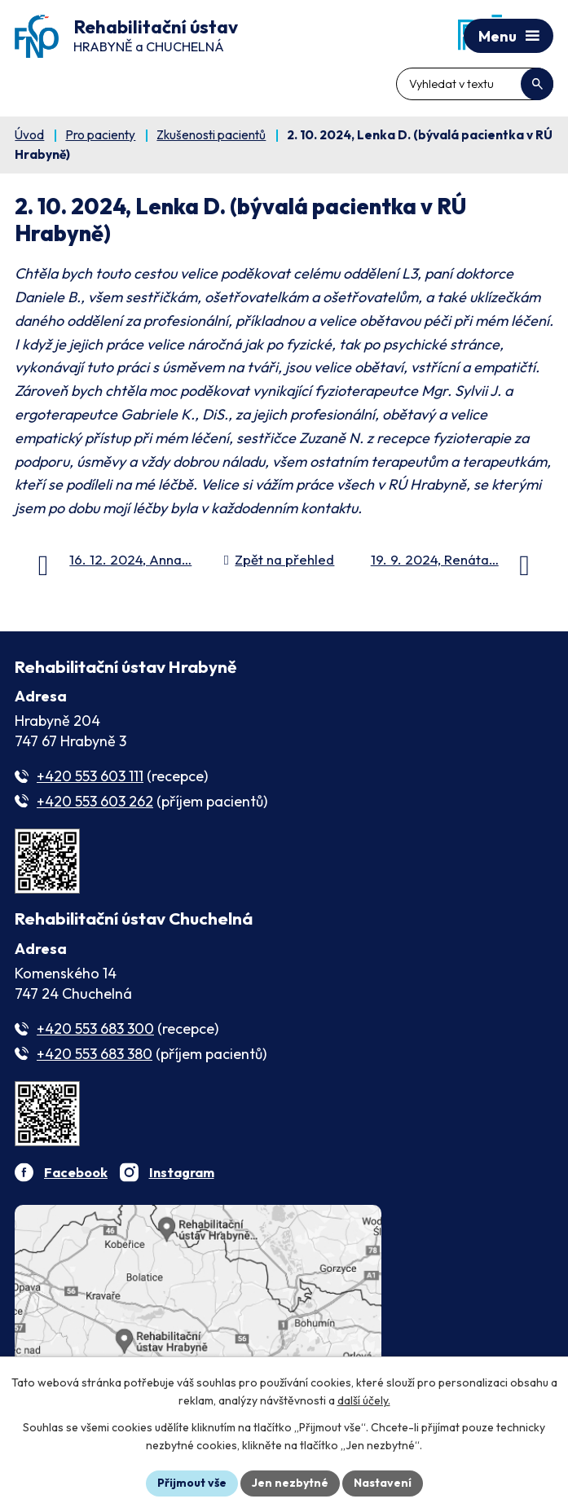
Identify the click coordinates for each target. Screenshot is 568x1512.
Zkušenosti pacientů (211, 135)
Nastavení (383, 1482)
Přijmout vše (192, 1482)
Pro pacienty (100, 135)
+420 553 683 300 (95, 1028)
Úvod (29, 135)
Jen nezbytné (290, 1482)
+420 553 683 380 (94, 1053)
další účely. (363, 1401)
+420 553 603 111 (90, 776)
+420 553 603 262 (95, 801)
